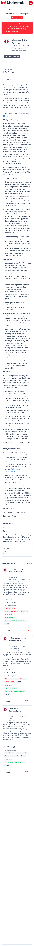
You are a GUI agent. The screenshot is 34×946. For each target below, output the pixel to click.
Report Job (18, 61)
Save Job (8, 61)
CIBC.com (6, 116)
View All (30, 564)
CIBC (13, 45)
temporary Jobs (12, 747)
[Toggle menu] (31, 3)
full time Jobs (9, 72)
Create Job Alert (17, 18)
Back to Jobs (7, 9)
